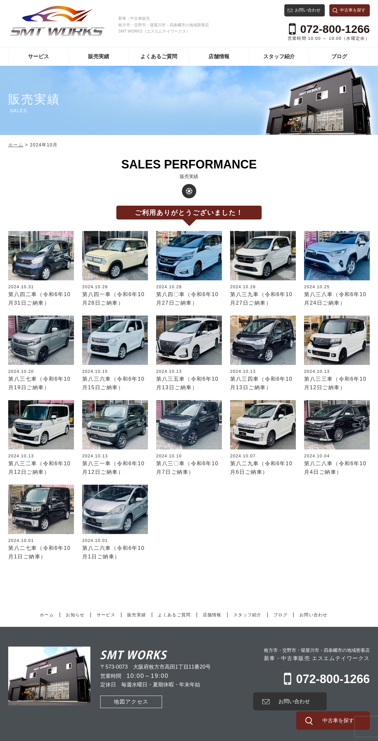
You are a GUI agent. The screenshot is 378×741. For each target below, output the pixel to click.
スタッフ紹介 (279, 56)
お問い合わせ (307, 10)
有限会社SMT (22, 734)
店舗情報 (218, 56)
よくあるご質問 (158, 56)
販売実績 (98, 56)
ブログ (339, 56)
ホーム (47, 614)
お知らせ (75, 614)
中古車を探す (353, 10)
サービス (38, 56)
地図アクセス (121, 701)
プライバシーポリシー (73, 734)
